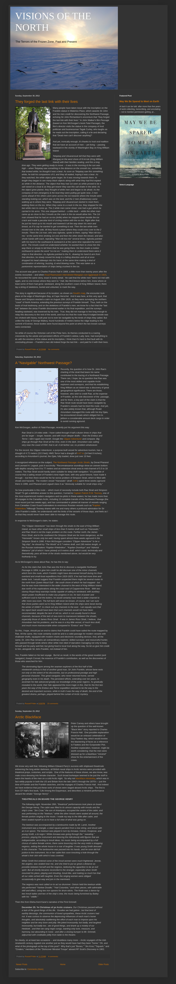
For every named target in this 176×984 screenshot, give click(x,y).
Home (62, 964)
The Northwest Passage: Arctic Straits (71, 462)
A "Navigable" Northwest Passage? (43, 363)
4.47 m (80, 453)
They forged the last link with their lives (46, 102)
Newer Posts (21, 964)
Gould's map (79, 293)
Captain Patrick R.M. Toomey (88, 493)
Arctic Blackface (28, 717)
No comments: (54, 349)
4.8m (75, 481)
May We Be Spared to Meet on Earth (139, 101)
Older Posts (103, 964)
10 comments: (53, 703)
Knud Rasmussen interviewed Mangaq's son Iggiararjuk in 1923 (75, 275)
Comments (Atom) (35, 969)
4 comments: (53, 956)
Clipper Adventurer (73, 439)
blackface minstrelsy (85, 778)
